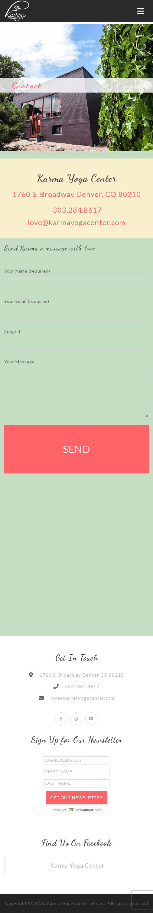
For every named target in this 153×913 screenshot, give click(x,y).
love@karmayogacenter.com (76, 222)
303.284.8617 (77, 209)
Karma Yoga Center (77, 865)
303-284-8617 (82, 686)
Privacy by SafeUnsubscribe (76, 810)
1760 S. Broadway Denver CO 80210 (82, 675)
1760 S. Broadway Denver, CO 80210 (76, 194)
